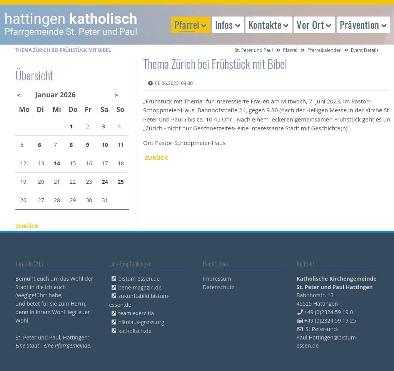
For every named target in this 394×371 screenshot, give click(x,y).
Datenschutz (218, 287)
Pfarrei (290, 50)
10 (105, 144)
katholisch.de (135, 330)
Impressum (217, 278)
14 (57, 163)
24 (105, 181)
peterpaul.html (71, 24)
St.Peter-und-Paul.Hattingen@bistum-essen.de (327, 337)
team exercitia (136, 313)
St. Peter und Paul (254, 50)
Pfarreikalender (324, 50)
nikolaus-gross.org (142, 322)
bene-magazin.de (140, 287)
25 (121, 181)
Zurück (156, 157)
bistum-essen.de (139, 278)
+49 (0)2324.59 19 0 (328, 312)
